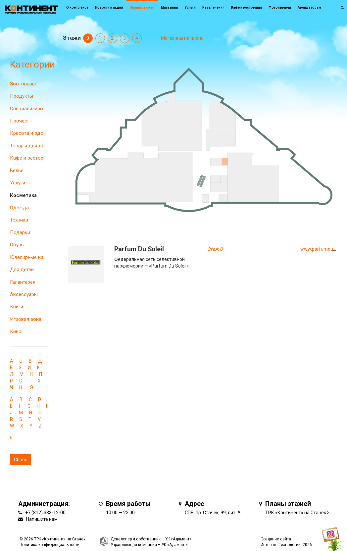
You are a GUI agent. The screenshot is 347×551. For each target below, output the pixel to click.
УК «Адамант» (175, 544)
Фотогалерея (280, 7)
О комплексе (77, 7)
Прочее (18, 121)
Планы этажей (142, 7)
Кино (16, 331)
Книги (16, 307)
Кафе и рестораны (31, 158)
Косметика (23, 195)
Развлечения (213, 7)
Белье (17, 171)
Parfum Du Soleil (139, 249)
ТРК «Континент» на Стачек (295, 512)
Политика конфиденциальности (49, 544)
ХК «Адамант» (178, 539)
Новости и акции (109, 7)
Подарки (20, 232)
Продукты (21, 96)
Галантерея (22, 282)
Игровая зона (25, 319)
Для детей (22, 270)
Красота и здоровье (33, 133)
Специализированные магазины (46, 109)
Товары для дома (30, 146)
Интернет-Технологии (281, 544)
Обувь (17, 245)
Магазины (169, 7)
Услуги (17, 183)
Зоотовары (23, 84)
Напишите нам (42, 519)
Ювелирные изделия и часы (42, 257)
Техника (19, 220)
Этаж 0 (215, 249)
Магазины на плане (182, 38)
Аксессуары (24, 294)
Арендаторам (309, 7)
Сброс (20, 459)
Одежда (19, 208)
